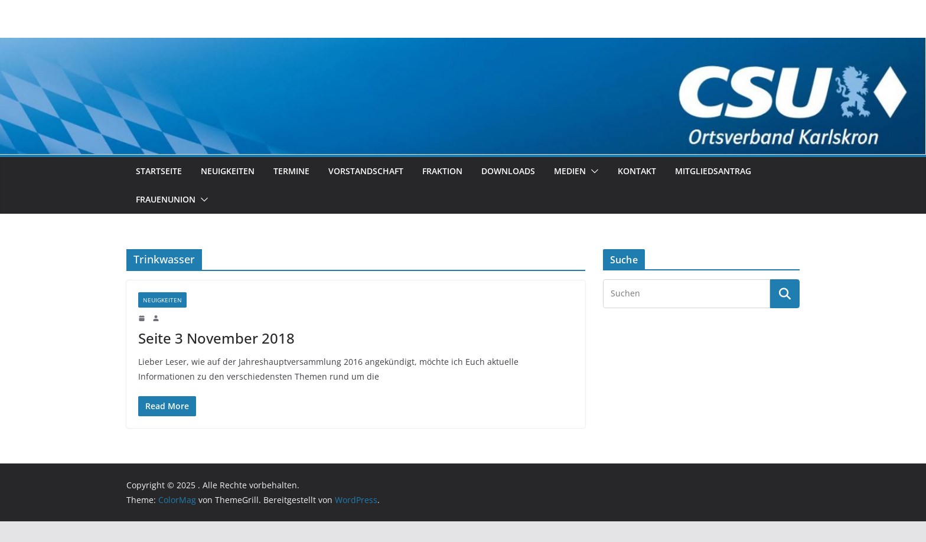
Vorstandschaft (365, 171)
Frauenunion (165, 199)
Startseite (159, 171)
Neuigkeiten (228, 171)
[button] (592, 171)
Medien (570, 171)
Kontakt (637, 171)
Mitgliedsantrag (713, 171)
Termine (291, 171)
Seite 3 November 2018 (216, 338)
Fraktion (442, 171)
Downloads (508, 171)
